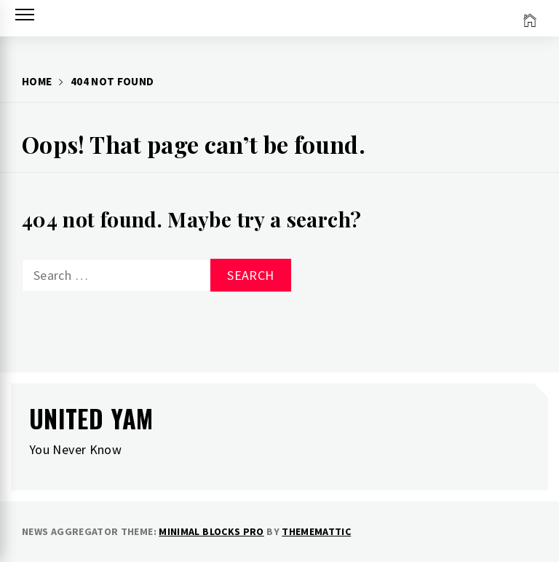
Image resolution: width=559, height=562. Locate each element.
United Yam (91, 418)
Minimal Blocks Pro (211, 531)
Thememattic (316, 531)
